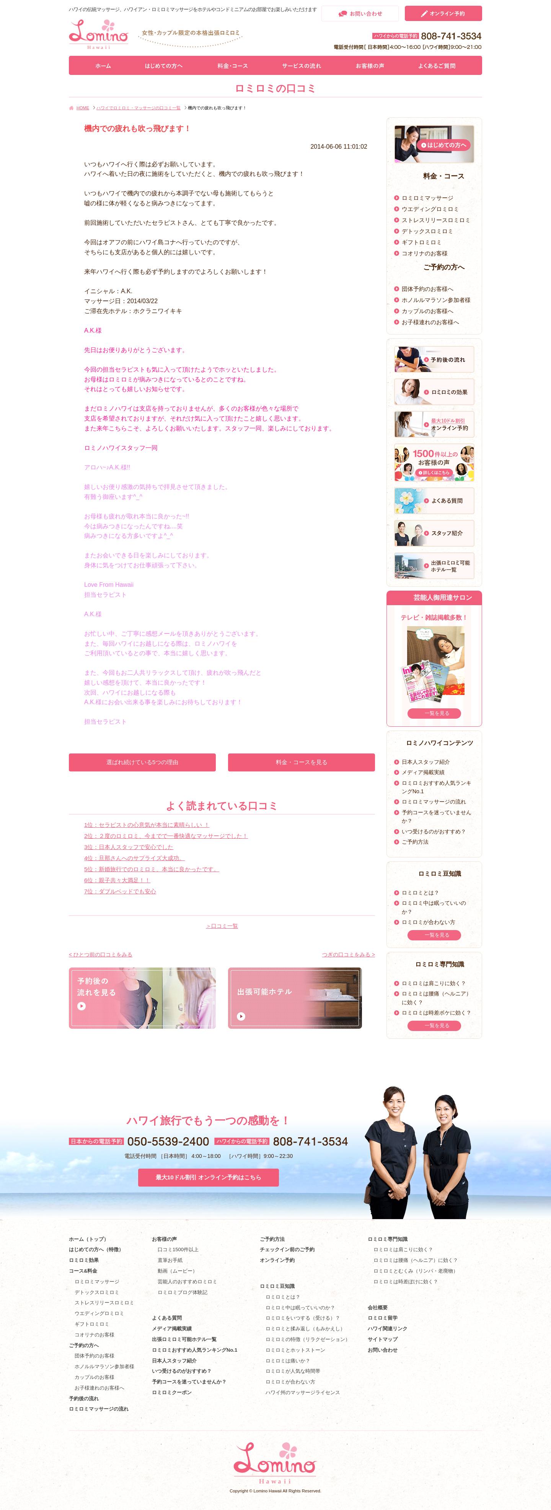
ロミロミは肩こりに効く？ (434, 983)
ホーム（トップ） (89, 1239)
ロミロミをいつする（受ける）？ (303, 1318)
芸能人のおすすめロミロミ (187, 1281)
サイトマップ (383, 1339)
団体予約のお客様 (94, 1356)
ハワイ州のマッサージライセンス (303, 1392)
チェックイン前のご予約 (287, 1249)
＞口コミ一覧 (222, 926)
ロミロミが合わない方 (428, 922)
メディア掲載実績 (423, 772)
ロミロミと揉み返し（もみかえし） (305, 1328)
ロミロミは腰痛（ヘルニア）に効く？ (415, 1260)
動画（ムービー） (177, 1271)
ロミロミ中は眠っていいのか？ (300, 1307)
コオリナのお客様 (425, 253)
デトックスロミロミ (427, 231)
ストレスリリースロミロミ (436, 220)
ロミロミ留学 (383, 1318)
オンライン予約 (277, 1260)
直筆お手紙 (170, 1260)
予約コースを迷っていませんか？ (189, 1382)
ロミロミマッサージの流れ (434, 802)
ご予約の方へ (84, 1345)
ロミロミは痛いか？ (288, 1361)
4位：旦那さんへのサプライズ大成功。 (134, 858)
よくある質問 (167, 1318)
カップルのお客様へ (427, 311)
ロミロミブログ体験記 (182, 1292)
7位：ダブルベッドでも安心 (120, 891)
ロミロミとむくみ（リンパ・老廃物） (415, 1271)
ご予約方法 (415, 842)
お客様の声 (164, 1239)
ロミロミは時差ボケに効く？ (436, 1013)
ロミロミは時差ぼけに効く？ (405, 1281)
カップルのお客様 (94, 1377)
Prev (395, 668)
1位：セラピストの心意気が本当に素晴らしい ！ (147, 825)
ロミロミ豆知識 (277, 1286)
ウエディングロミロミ (430, 209)
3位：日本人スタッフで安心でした (128, 847)
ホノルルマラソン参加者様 (436, 300)
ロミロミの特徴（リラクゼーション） (308, 1339)
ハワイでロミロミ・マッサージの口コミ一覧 (138, 108)
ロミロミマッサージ (427, 198)
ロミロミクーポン (172, 1392)
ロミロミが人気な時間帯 (293, 1371)
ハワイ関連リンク (388, 1328)
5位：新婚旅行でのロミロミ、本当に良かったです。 (151, 869)
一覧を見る (437, 713)
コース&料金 (83, 1271)
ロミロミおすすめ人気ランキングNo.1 (197, 1350)
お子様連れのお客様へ (430, 322)
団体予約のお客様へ (427, 289)
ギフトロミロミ (422, 242)
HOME (83, 108)
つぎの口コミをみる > (348, 954)
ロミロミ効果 (84, 1260)
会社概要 (378, 1307)
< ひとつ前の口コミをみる (100, 954)
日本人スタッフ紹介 (426, 762)
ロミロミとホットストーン (295, 1350)
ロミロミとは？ (420, 893)
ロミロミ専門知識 (388, 1239)
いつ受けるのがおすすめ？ (434, 831)
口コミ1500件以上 (178, 1249)
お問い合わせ (383, 1350)
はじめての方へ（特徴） (96, 1249)
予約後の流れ (84, 1398)
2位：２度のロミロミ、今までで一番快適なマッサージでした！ (166, 836)
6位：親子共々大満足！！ (117, 880)
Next (473, 668)
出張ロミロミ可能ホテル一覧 (184, 1339)
